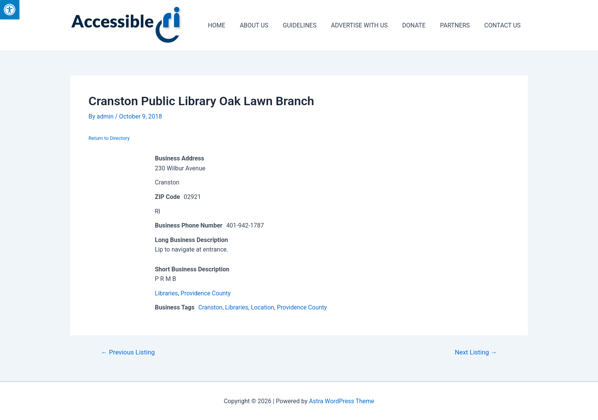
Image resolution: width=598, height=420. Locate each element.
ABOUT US (266, 25)
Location (263, 307)
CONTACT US (503, 25)
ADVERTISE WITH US (367, 25)
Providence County (206, 293)
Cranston (210, 307)
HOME (231, 25)
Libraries (166, 293)
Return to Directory (109, 138)
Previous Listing (128, 352)
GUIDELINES (310, 25)
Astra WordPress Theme (342, 401)
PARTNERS (458, 25)
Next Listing (476, 352)
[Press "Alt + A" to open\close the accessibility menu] (9, 9)
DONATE (419, 25)
